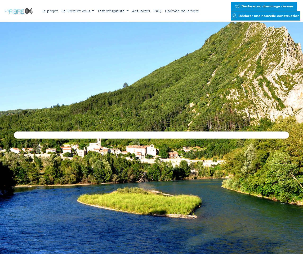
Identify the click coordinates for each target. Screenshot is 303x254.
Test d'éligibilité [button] (112, 11)
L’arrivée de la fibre (182, 11)
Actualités (141, 11)
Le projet (49, 11)
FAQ (157, 11)
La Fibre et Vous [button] (76, 11)
